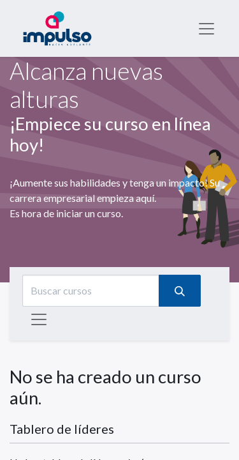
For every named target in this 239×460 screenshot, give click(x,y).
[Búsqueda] (180, 291)
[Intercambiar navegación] (38, 319)
